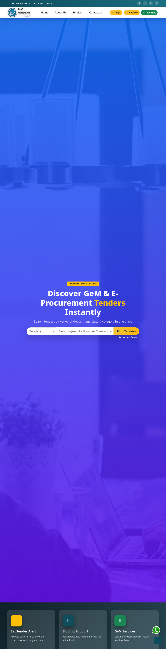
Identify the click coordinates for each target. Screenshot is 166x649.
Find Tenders (126, 332)
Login (116, 13)
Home (44, 13)
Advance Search (129, 338)
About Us (60, 13)
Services (78, 13)
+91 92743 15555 (43, 3)
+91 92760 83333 (21, 3)
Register (131, 13)
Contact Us (96, 13)
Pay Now (149, 13)
